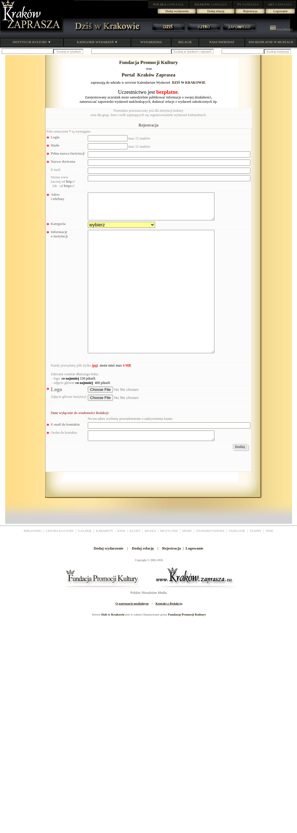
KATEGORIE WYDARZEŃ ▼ (97, 42)
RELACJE (185, 42)
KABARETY (104, 562)
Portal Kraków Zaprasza (149, 75)
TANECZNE (237, 562)
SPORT (187, 562)
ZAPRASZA (168, 4)
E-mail (55, 170)
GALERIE (85, 562)
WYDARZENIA (151, 42)
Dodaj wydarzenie (177, 11)
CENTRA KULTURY (60, 562)
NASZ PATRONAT (221, 42)
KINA (121, 562)
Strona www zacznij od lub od (63, 181)
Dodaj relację (216, 11)
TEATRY (255, 562)
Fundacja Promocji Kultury (148, 62)
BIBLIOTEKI (33, 562)
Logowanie (280, 11)
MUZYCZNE (169, 562)
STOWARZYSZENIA (210, 562)
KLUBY (135, 562)
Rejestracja (250, 11)
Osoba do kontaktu (64, 462)
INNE (269, 562)
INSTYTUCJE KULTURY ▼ (31, 42)
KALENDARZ (281, 29)
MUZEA (150, 562)
